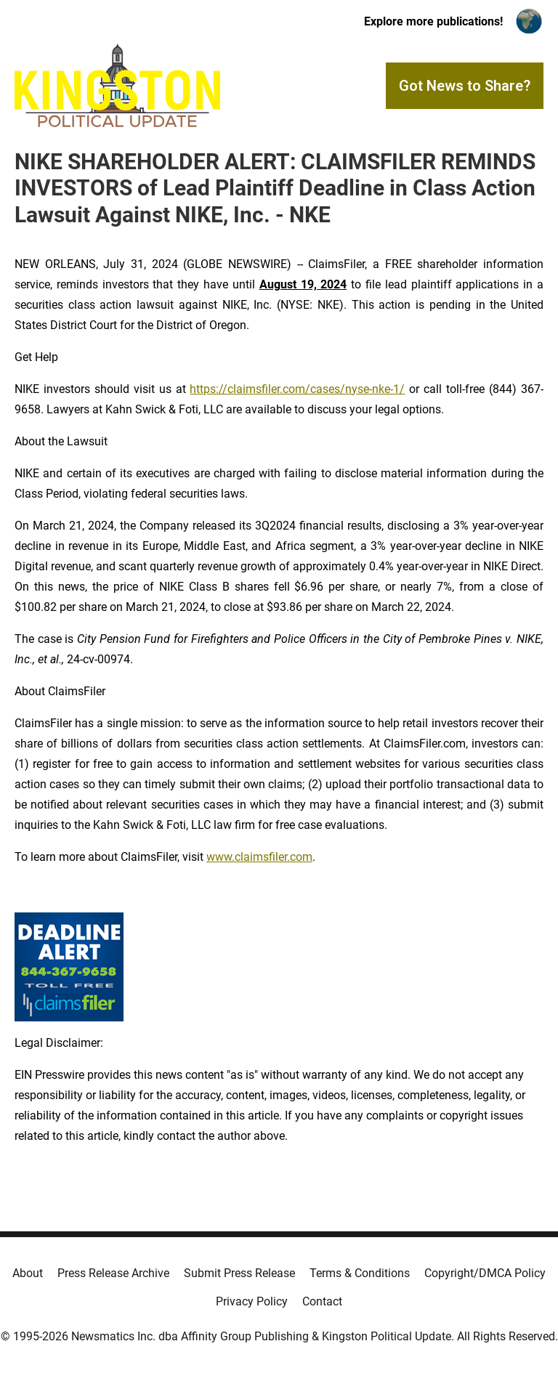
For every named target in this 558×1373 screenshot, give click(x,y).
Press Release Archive (113, 1273)
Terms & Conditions (360, 1273)
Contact (322, 1301)
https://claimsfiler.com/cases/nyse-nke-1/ (297, 389)
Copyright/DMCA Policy (485, 1273)
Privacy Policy (252, 1301)
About (27, 1273)
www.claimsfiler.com (259, 857)
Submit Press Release (239, 1273)
